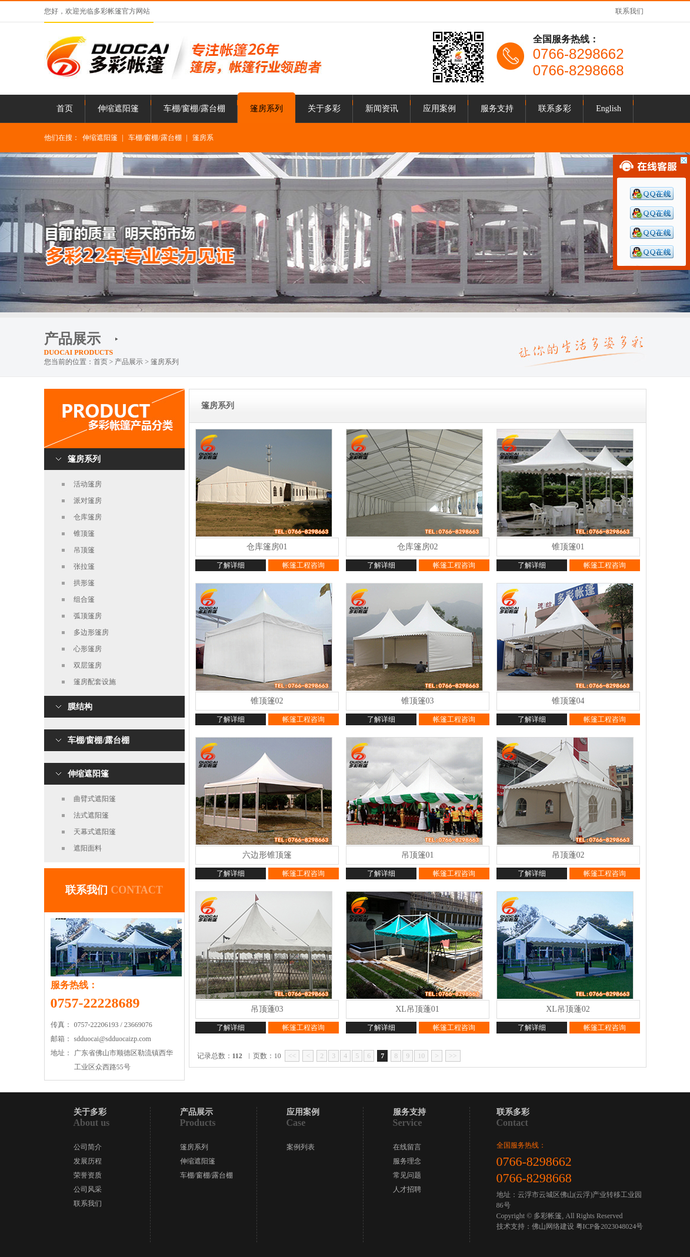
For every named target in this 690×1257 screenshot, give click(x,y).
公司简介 (88, 1147)
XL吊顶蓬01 (417, 1009)
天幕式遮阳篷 (95, 832)
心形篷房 (88, 649)
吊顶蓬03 (267, 1009)
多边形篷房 (91, 632)
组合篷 (84, 599)
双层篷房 (88, 665)
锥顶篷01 (568, 546)
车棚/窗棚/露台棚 (195, 108)
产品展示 (129, 362)
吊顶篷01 (417, 855)
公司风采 (88, 1189)
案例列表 (300, 1147)
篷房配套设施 (95, 682)
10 (421, 1056)
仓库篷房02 (417, 546)
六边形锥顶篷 (267, 855)
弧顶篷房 (88, 616)
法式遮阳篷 (91, 815)
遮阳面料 (88, 848)
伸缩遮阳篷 (118, 108)
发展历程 (88, 1161)
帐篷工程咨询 (303, 565)
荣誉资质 (88, 1175)
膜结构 (80, 706)
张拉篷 (84, 566)
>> (453, 1056)
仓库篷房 (88, 517)
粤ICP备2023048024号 (610, 1226)
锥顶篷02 (267, 700)
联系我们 (629, 11)
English (608, 108)
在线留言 (407, 1147)
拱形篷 (84, 583)
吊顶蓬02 (568, 855)
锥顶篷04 (568, 700)
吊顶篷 (84, 550)
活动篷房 (88, 484)
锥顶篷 (84, 533)
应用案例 (439, 108)
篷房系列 (266, 108)
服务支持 (497, 108)
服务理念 (407, 1161)
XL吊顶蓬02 (568, 1009)
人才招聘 (407, 1189)
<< (292, 1056)
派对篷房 (88, 500)
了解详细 (230, 565)
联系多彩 (554, 108)
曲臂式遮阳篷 (95, 799)
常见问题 (407, 1175)
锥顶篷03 (417, 700)
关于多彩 (324, 108)
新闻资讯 (381, 108)
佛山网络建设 (553, 1226)
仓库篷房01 (267, 546)
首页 (64, 108)
